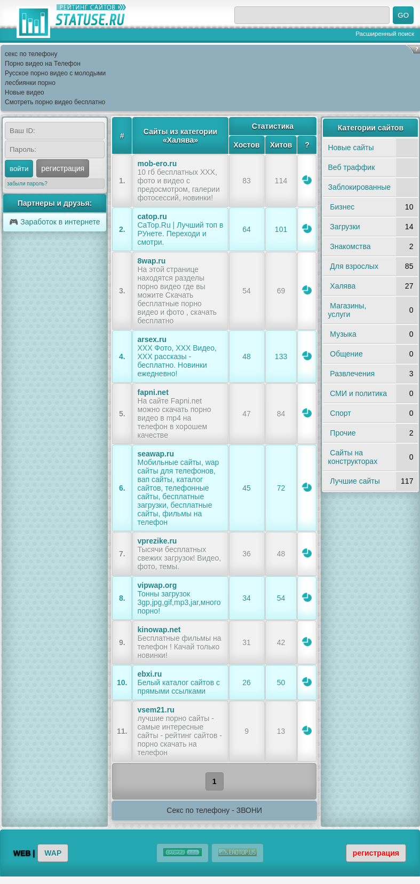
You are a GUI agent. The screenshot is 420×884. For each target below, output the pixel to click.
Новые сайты (351, 147)
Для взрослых (354, 266)
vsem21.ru (155, 709)
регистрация (62, 168)
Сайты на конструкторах (352, 457)
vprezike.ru (157, 541)
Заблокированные (359, 187)
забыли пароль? (27, 184)
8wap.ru (151, 261)
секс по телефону (31, 54)
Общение (346, 354)
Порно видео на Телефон (43, 63)
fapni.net (152, 392)
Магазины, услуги (347, 310)
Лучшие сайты (354, 481)
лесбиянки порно (30, 83)
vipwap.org (157, 585)
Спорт (340, 413)
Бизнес (342, 207)
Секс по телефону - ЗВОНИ (214, 810)
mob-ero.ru (157, 163)
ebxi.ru (149, 674)
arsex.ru (151, 339)
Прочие (342, 433)
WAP (52, 853)
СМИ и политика (358, 393)
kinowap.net (158, 629)
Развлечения (352, 373)
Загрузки (345, 226)
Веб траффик (351, 167)
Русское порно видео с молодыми (55, 73)
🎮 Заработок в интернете (54, 222)
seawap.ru (155, 453)
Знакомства (350, 246)
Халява (342, 286)
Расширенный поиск (384, 33)
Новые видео (24, 92)
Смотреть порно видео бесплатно (55, 102)
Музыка (343, 334)
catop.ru (152, 216)
